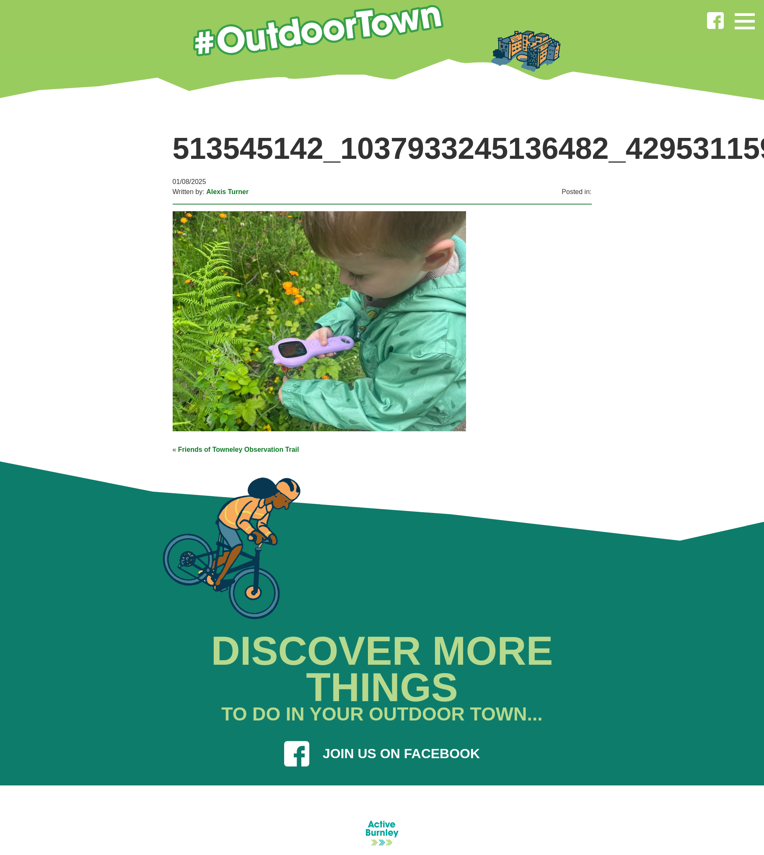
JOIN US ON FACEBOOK (382, 754)
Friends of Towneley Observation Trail (238, 449)
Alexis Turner (227, 191)
